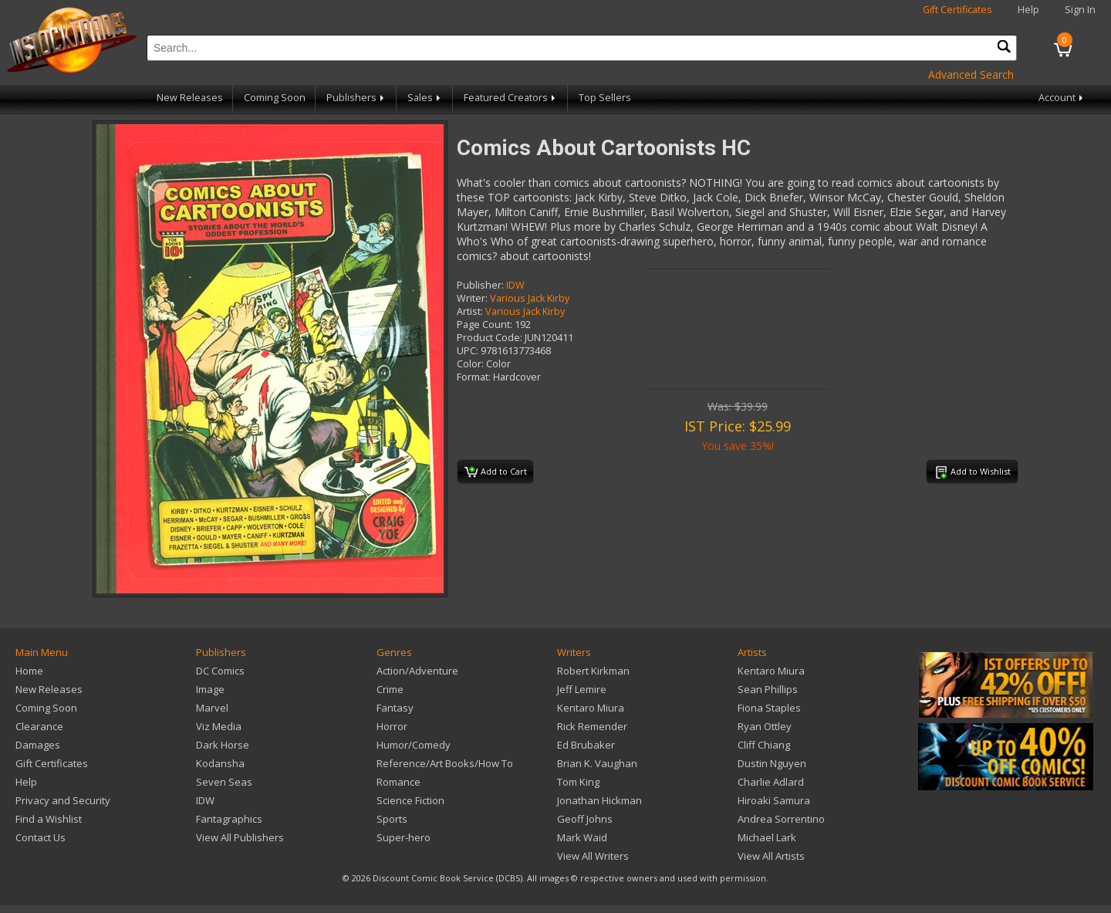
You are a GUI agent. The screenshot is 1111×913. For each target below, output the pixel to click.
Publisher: (480, 285)
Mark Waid (582, 837)
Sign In (1080, 9)
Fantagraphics (229, 819)
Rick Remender (592, 726)
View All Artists (771, 856)
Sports (392, 819)
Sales (425, 97)
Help (1028, 9)
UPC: (467, 350)
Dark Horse (222, 745)
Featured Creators (511, 97)
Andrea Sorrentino (781, 819)
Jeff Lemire (581, 689)
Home (29, 671)
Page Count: (484, 324)
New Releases (190, 97)
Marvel (212, 708)
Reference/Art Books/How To (445, 763)
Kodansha (220, 763)
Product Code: (489, 337)
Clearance (39, 726)
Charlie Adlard (771, 782)
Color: (470, 363)
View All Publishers (240, 837)
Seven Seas (224, 782)
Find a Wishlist (48, 819)
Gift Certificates (957, 9)
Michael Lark (767, 837)
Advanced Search (971, 74)
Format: (474, 377)
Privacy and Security (62, 800)
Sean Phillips (768, 689)
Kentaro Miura (590, 708)
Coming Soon (275, 97)
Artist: (470, 311)
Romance (398, 782)
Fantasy (395, 708)
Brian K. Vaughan (597, 763)
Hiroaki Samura (774, 800)
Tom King (578, 782)
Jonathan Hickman (599, 800)
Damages (37, 745)
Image (210, 689)
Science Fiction (410, 800)
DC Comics (220, 671)
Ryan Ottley (765, 726)
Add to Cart (495, 472)
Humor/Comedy (414, 745)
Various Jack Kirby (529, 298)
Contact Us (40, 837)
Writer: (472, 298)
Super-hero (404, 837)
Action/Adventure (417, 671)
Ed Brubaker (586, 745)
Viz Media (218, 726)
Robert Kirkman (593, 671)
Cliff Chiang (764, 745)
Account (1062, 97)
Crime (390, 689)
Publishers (356, 97)
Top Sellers (605, 97)
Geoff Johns (585, 819)
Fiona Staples (769, 708)
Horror (392, 726)
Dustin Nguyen (772, 763)
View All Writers (593, 856)
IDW (515, 285)
